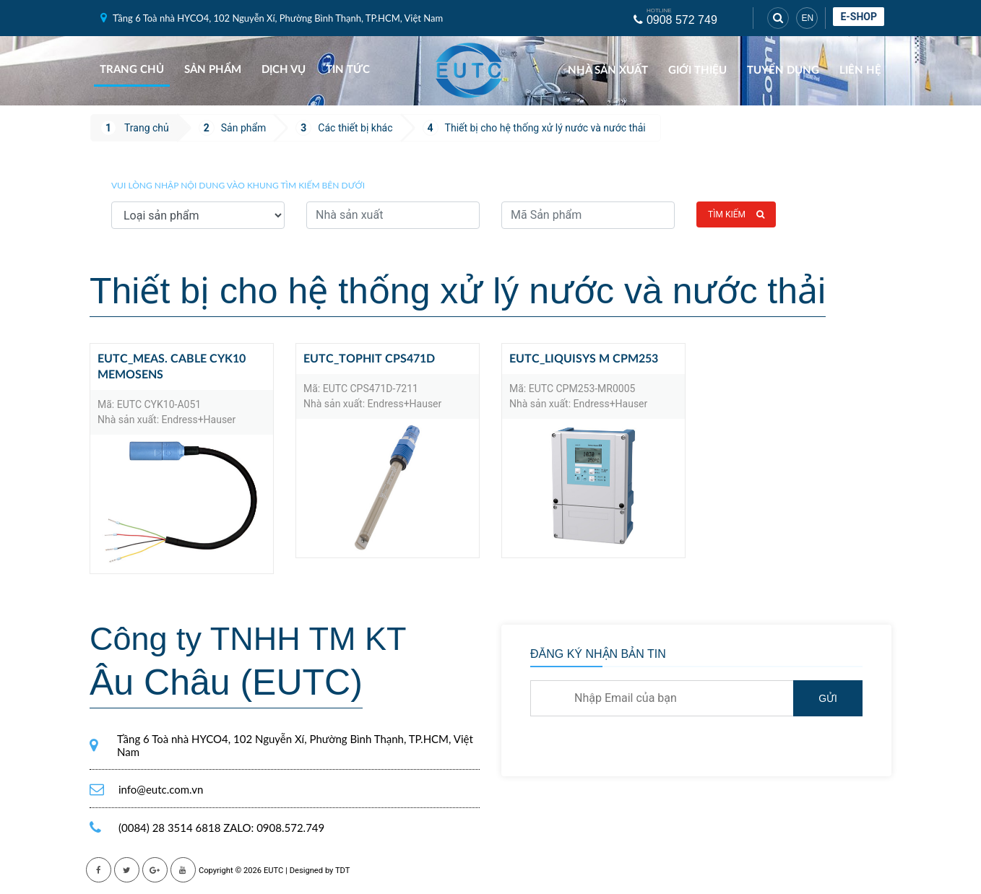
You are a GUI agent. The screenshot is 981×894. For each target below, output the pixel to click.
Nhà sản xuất (608, 70)
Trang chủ (132, 69)
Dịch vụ (284, 69)
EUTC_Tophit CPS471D (369, 359)
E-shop (858, 16)
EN (807, 18)
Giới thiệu (697, 70)
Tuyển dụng (783, 70)
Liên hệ (860, 70)
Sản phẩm (212, 69)
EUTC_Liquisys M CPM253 (583, 359)
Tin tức (348, 69)
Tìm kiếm (736, 214)
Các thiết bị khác (355, 128)
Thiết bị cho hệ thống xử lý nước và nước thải (545, 128)
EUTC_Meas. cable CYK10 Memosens (172, 367)
